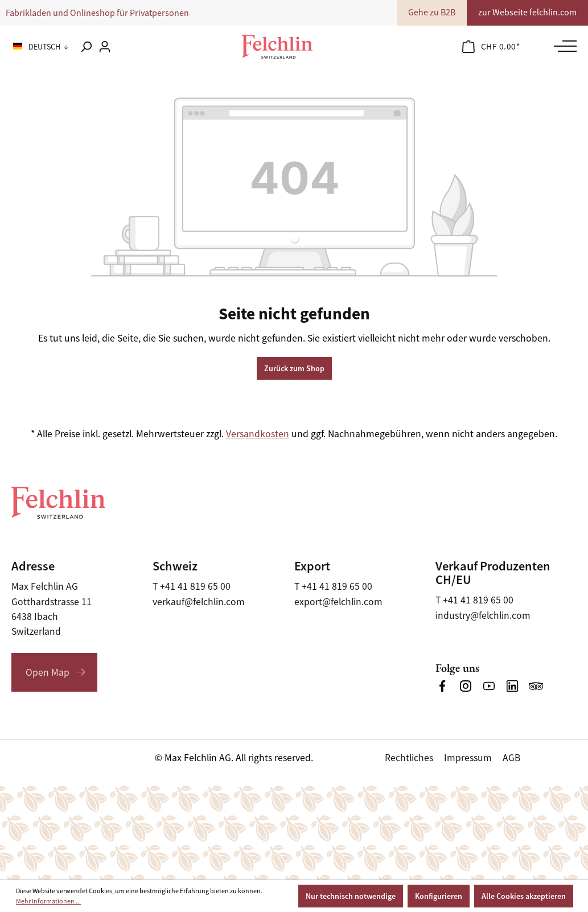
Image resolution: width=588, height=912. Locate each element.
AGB (511, 757)
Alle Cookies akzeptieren (524, 896)
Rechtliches (409, 757)
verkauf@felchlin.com (199, 601)
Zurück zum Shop (294, 368)
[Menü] (562, 46)
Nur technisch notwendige (351, 896)
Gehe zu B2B (431, 12)
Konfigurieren (438, 896)
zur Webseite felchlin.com (527, 12)
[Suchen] (86, 46)
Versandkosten (257, 434)
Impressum (468, 757)
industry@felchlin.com (483, 615)
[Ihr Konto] (104, 46)
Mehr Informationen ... (48, 901)
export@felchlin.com (338, 601)
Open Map (47, 672)
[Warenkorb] (491, 46)
